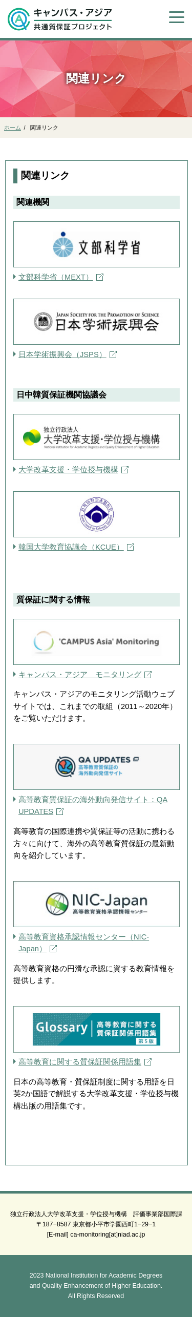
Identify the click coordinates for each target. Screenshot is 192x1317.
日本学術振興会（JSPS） (62, 354)
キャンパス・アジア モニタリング (79, 675)
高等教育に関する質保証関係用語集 (79, 1062)
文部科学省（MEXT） (55, 277)
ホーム (12, 127)
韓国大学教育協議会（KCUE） (71, 547)
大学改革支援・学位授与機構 (68, 470)
